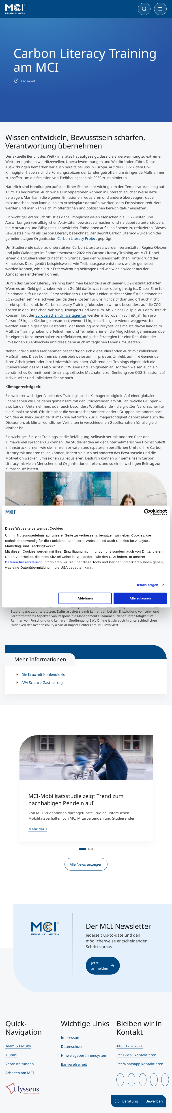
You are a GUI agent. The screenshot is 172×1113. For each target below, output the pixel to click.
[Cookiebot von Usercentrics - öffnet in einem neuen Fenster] (147, 512)
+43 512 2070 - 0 (129, 1046)
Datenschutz (71, 1046)
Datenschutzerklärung (24, 562)
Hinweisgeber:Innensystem (84, 1055)
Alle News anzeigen (86, 864)
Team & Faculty (18, 1046)
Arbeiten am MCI (19, 1072)
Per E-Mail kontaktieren (136, 1054)
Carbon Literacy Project (77, 238)
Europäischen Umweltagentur (60, 315)
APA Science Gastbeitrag (42, 682)
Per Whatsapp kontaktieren (139, 1063)
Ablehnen (85, 598)
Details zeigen (146, 585)
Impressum (70, 1037)
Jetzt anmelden (102, 966)
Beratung (126, 1101)
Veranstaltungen (19, 1063)
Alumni (11, 1054)
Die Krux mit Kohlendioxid (43, 674)
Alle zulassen (140, 598)
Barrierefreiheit (74, 1064)
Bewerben (154, 1101)
